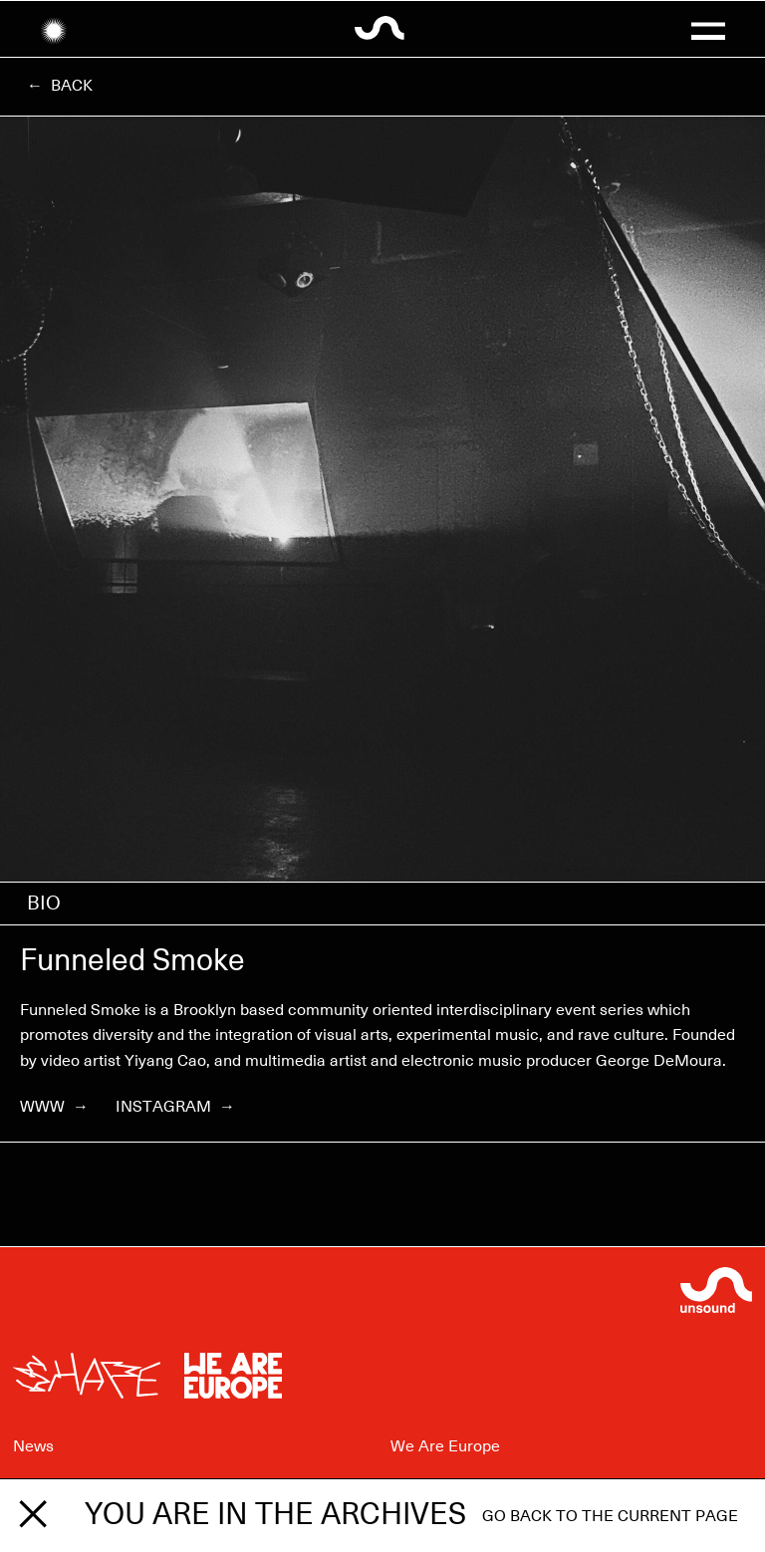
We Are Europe (445, 1446)
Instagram (175, 1107)
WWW (54, 1107)
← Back (60, 86)
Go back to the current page (610, 1516)
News (33, 1446)
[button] (707, 29)
